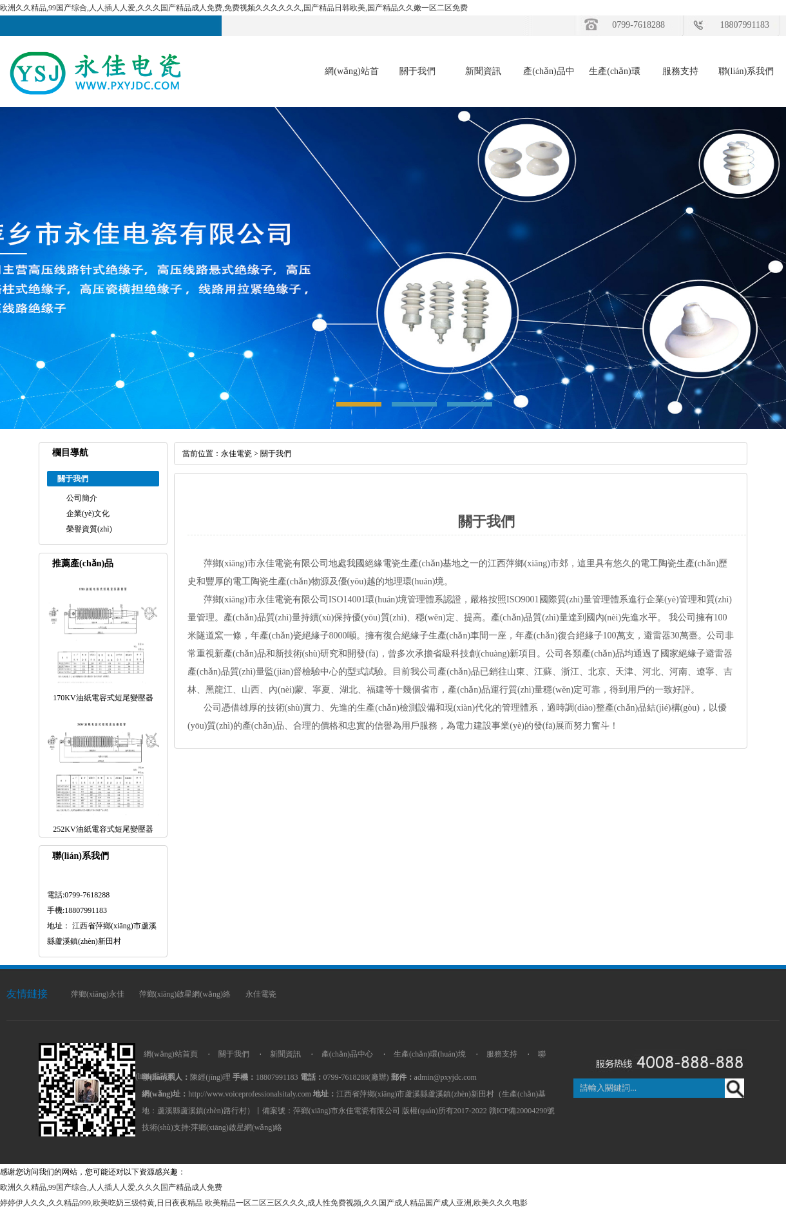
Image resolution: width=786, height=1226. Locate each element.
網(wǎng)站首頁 (171, 1053)
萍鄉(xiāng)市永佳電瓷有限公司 (347, 1110)
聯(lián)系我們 (746, 71)
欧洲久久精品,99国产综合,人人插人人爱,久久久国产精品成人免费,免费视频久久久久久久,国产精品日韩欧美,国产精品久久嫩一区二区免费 (234, 7)
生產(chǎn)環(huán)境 (430, 1053)
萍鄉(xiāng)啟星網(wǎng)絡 (185, 994)
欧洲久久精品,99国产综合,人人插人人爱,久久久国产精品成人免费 (111, 1187)
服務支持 (680, 71)
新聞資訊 (483, 71)
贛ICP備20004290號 (522, 1110)
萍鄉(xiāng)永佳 (97, 994)
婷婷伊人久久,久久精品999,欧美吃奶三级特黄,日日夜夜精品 (101, 1202)
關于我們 (417, 71)
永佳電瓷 (236, 453)
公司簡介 (81, 498)
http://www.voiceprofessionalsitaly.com (249, 1093)
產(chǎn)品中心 (347, 1053)
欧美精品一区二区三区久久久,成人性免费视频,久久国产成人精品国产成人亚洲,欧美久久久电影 (366, 1202)
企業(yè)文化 (88, 513)
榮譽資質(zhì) (89, 528)
